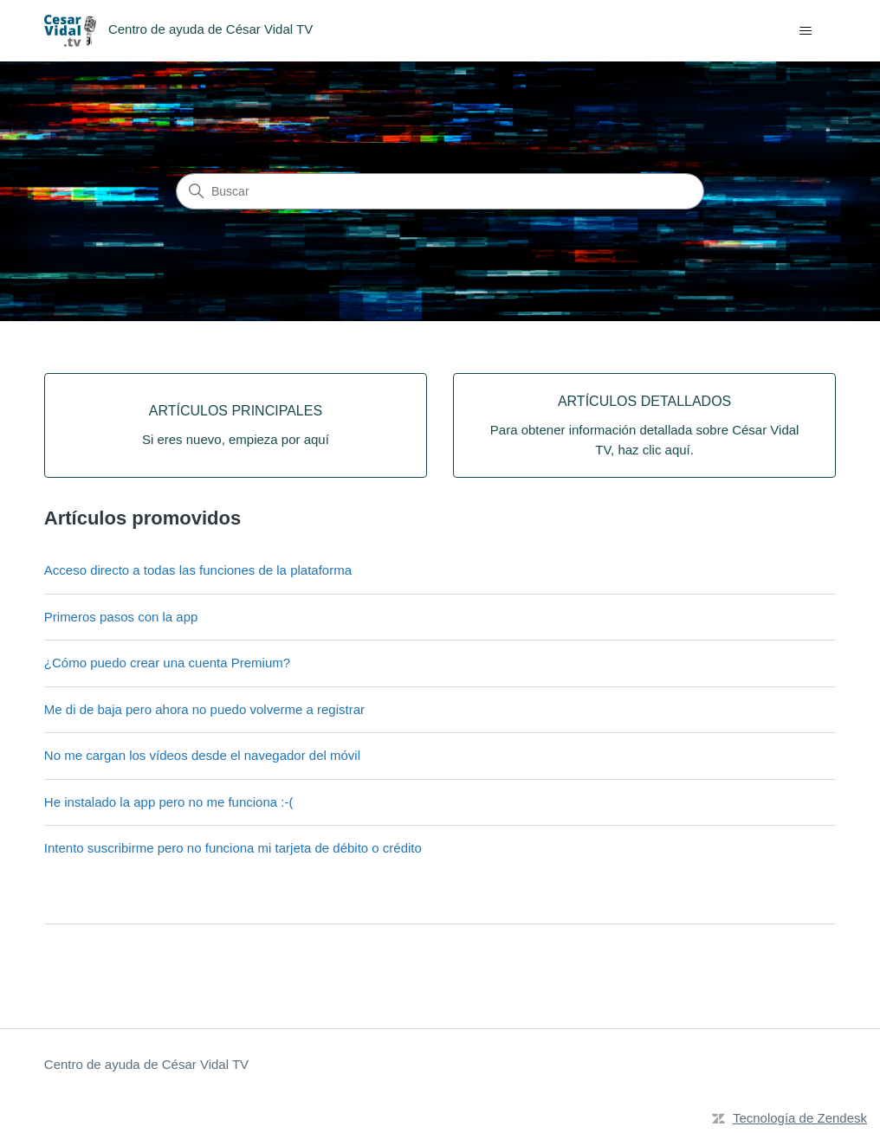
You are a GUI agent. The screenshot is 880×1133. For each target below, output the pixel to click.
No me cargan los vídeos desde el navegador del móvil (202, 755)
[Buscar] (440, 191)
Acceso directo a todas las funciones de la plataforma (198, 570)
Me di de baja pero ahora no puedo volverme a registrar (204, 709)
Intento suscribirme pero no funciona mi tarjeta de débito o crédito (233, 847)
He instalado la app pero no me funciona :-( (169, 802)
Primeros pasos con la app (121, 616)
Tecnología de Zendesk (800, 1117)
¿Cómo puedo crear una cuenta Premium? (167, 662)
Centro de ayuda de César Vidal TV (146, 1064)
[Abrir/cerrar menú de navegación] (805, 31)
